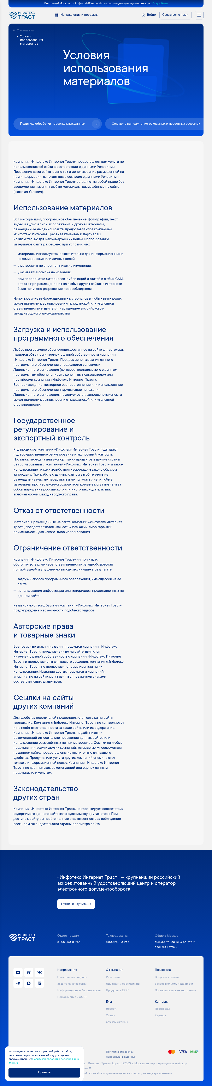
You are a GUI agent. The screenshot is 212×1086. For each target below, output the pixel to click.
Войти (151, 15)
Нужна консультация (76, 904)
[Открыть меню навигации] (199, 15)
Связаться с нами (175, 15)
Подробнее (160, 3)
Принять (45, 1072)
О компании (25, 30)
